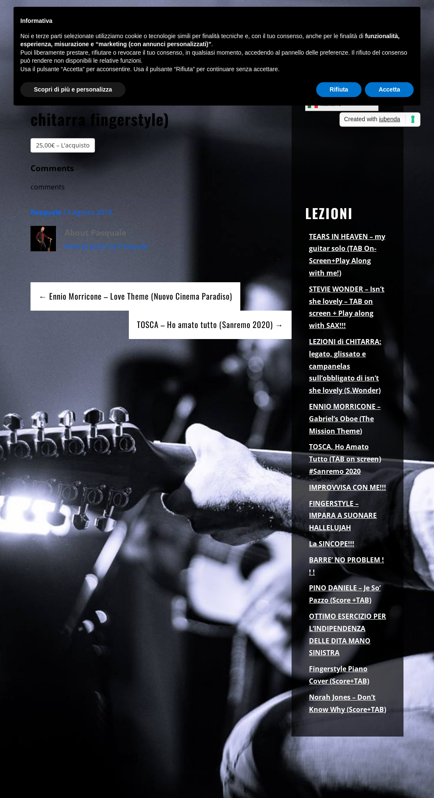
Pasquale (46, 212)
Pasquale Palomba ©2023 (84, 757)
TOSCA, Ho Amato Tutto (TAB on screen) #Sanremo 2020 (345, 459)
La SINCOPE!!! (331, 543)
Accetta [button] (389, 89)
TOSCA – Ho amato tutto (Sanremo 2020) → (210, 324)
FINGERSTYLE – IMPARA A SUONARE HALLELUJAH (343, 516)
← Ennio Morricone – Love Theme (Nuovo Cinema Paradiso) (135, 296)
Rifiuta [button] (339, 89)
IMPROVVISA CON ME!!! (347, 487)
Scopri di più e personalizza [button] (73, 89)
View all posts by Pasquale (106, 246)
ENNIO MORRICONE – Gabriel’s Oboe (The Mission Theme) (345, 419)
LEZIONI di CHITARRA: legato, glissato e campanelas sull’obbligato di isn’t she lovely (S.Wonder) (345, 366)
